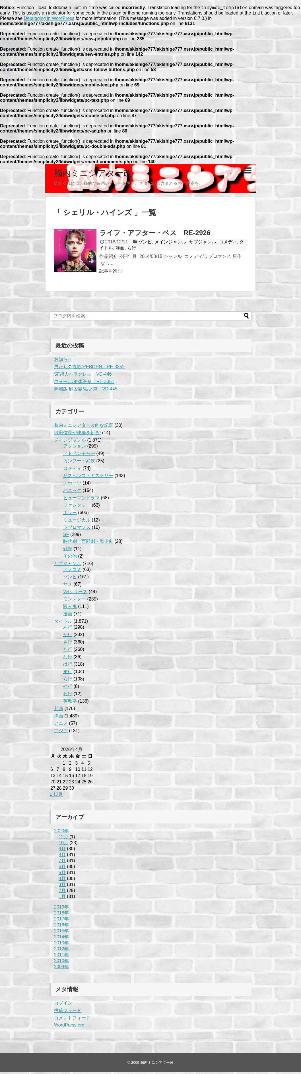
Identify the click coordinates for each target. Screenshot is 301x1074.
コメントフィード (72, 1019)
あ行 (67, 628)
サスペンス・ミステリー (88, 477)
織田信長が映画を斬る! (77, 434)
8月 (62, 856)
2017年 (61, 920)
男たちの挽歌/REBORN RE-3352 (89, 368)
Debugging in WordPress (49, 20)
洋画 (120, 249)
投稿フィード (67, 1012)
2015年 (61, 932)
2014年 (61, 938)
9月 (62, 850)
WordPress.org (69, 1026)
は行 (67, 665)
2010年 (61, 962)
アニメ (61, 725)
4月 (62, 880)
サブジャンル (202, 243)
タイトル (63, 622)
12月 (63, 838)
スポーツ (72, 484)
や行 (67, 688)
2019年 (61, 908)
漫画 (67, 615)
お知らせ (63, 361)
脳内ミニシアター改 (93, 174)
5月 (62, 874)
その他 (70, 557)
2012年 (61, 950)
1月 (62, 898)
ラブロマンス (76, 529)
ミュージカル (76, 521)
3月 (62, 886)
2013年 (61, 944)
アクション (74, 447)
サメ (67, 585)
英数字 (70, 702)
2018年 (61, 914)
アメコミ (72, 571)
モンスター (74, 600)
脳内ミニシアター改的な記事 (83, 427)
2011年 (61, 956)
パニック (72, 492)
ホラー (70, 514)
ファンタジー (76, 506)
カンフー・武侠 (79, 462)
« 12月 (56, 796)
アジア (61, 732)
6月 (62, 868)
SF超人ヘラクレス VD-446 (83, 375)
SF (66, 536)
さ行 (67, 643)
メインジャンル (170, 243)
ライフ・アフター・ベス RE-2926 (155, 234)
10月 (63, 844)
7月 (62, 862)
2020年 (61, 832)
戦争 (67, 550)
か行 (67, 636)
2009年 (61, 968)
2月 (62, 892)
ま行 (67, 673)
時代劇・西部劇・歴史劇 (88, 543)
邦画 (58, 710)
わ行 (67, 695)
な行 (67, 658)
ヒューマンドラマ (81, 499)
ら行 (131, 249)
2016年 (61, 926)
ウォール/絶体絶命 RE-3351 (84, 383)
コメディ (228, 243)
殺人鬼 (70, 608)
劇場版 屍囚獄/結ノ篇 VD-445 (85, 390)
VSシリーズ (75, 593)
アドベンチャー (79, 455)
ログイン (63, 1004)
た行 (67, 651)
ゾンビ (145, 243)
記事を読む (110, 272)
